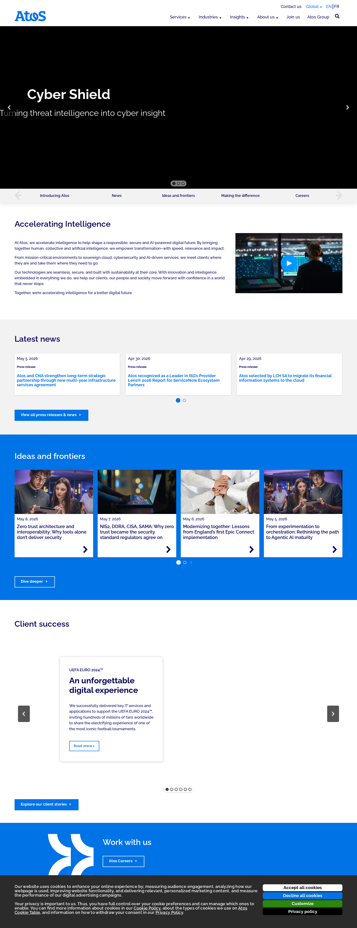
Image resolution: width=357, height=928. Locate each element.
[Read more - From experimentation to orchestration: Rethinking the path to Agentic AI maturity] (334, 549)
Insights (237, 17)
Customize (303, 903)
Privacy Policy (169, 912)
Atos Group (318, 17)
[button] (9, 107)
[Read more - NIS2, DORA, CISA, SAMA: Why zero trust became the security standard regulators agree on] (168, 549)
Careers (302, 195)
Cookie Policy (147, 908)
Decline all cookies (302, 895)
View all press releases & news (48, 414)
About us (266, 17)
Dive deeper (32, 581)
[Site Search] (337, 16)
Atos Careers (121, 861)
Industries (208, 17)
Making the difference (240, 195)
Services (178, 17)
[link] (67, 374)
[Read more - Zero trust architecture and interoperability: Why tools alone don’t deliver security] (85, 549)
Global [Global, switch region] (312, 6)
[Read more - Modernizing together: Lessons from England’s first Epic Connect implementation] (251, 549)
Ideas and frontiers (178, 195)
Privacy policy (302, 911)
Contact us (291, 6)
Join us (293, 17)
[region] (178, 107)
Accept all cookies (302, 887)
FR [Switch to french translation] (336, 6)
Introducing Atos (54, 195)
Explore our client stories (44, 804)
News (117, 195)
